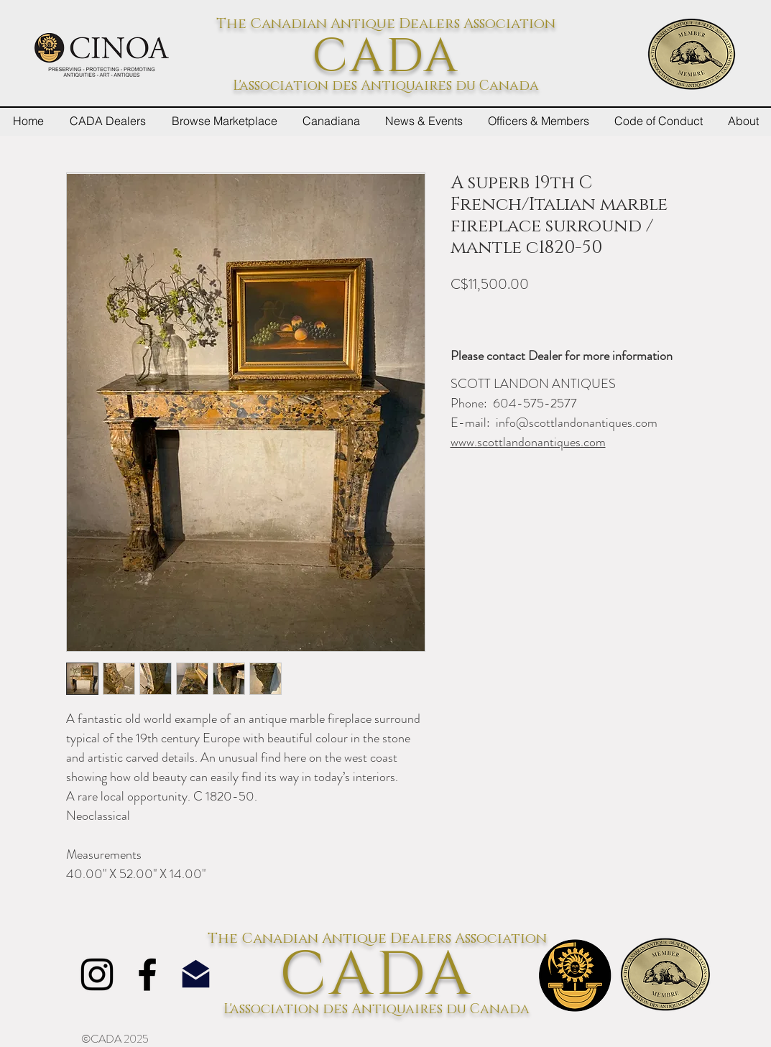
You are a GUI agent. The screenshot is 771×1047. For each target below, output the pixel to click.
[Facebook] (147, 974)
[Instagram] (97, 974)
